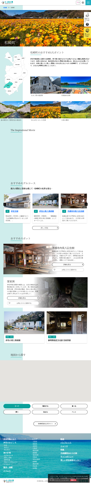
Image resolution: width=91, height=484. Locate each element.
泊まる (45, 412)
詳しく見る (49, 228)
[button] (4, 204)
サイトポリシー (66, 457)
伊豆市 (35, 466)
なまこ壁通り (16, 211)
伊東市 (35, 457)
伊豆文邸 (43, 211)
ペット (74, 412)
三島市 (35, 448)
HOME (5, 7)
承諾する (73, 480)
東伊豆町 (36, 464)
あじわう (7, 449)
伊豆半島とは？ (9, 439)
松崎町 (35, 461)
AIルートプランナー (10, 462)
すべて (17, 406)
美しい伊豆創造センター (70, 460)
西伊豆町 (36, 455)
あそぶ (6, 447)
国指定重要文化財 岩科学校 (17, 340)
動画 (62, 439)
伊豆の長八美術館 (74, 211)
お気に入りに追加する (65, 270)
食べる (74, 406)
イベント (7, 471)
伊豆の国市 (36, 459)
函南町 (35, 452)
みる (5, 445)
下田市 (35, 441)
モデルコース (8, 455)
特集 (62, 450)
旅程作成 (7, 460)
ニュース (64, 446)
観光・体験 (8, 467)
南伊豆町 (36, 450)
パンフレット (66, 443)
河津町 (35, 468)
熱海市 (35, 444)
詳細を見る (73, 264)
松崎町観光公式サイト (47, 424)
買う (16, 412)
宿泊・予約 (8, 457)
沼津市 (35, 446)
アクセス (7, 464)
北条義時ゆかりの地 (68, 453)
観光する (45, 406)
